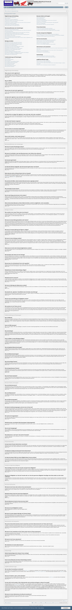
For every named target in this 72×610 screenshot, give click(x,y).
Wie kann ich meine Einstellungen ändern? (12, 29)
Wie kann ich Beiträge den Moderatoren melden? (13, 51)
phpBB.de (14, 176)
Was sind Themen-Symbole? (9, 66)
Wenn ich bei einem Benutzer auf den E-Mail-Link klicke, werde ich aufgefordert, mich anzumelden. (19, 38)
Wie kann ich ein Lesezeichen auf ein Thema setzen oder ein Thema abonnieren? (50, 50)
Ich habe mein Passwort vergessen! (10, 23)
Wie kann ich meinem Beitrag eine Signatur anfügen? (13, 44)
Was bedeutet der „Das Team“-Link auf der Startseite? (45, 24)
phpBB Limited (7, 176)
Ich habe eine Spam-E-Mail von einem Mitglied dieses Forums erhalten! (48, 30)
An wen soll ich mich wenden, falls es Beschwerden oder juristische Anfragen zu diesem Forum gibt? (51, 63)
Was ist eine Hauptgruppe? (41, 23)
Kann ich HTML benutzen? (9, 59)
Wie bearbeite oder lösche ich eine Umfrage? (12, 47)
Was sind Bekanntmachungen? (10, 63)
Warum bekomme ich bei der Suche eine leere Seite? (45, 42)
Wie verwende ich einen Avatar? (10, 35)
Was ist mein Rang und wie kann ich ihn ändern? (13, 36)
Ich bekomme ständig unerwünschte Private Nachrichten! (46, 29)
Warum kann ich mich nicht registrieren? (11, 19)
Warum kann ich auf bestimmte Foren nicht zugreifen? (13, 48)
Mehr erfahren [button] (41, 607)
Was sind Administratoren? (41, 17)
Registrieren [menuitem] (67, 7)
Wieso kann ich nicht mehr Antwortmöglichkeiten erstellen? (14, 46)
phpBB (33, 605)
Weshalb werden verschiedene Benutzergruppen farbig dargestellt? (47, 22)
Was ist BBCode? (8, 58)
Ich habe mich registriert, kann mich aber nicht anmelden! (14, 20)
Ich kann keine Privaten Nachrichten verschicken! (45, 28)
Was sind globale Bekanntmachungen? (11, 62)
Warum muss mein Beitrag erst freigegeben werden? (13, 53)
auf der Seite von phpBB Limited (40, 571)
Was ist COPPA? (7, 18)
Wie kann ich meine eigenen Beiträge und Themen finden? (46, 44)
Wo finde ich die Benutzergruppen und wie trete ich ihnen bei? (47, 20)
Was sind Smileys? (8, 60)
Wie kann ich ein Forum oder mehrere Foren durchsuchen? (46, 40)
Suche (5, 8)
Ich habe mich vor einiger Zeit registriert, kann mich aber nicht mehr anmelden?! (18, 22)
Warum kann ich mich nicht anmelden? (11, 21)
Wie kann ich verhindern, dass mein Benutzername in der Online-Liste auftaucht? (18, 30)
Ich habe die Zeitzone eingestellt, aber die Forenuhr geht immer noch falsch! (17, 32)
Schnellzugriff (4, 7)
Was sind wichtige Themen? (9, 64)
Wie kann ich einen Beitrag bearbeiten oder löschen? (13, 43)
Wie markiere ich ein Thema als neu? (11, 54)
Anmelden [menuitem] (66, 7)
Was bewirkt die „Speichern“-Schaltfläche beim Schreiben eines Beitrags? (17, 52)
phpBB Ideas (51, 577)
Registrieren (14, 8)
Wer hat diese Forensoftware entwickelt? (43, 60)
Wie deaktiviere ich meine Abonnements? (43, 52)
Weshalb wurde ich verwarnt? (9, 50)
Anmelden (9, 8)
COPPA (58, 98)
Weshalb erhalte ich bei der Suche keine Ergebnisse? (45, 41)
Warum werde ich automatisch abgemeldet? (12, 24)
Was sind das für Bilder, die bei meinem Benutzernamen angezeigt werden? (17, 34)
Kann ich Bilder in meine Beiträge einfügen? (12, 61)
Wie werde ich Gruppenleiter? (41, 21)
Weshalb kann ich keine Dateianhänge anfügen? (13, 49)
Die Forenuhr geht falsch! (9, 31)
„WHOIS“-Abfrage (17, 584)
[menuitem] (64, 7)
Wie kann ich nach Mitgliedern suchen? (43, 43)
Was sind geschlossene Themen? (10, 65)
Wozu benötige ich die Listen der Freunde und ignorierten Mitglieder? (48, 34)
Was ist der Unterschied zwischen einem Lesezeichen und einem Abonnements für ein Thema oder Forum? (52, 48)
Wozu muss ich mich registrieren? (10, 17)
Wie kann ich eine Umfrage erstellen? (11, 45)
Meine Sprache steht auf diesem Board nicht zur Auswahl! (14, 33)
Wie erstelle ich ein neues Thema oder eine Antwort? (13, 42)
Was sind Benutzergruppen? (41, 19)
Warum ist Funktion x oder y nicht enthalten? (44, 61)
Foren (8, 7)
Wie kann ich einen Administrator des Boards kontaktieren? (46, 64)
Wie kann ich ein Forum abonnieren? (42, 51)
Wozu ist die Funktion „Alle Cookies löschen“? (12, 25)
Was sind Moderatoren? (40, 18)
